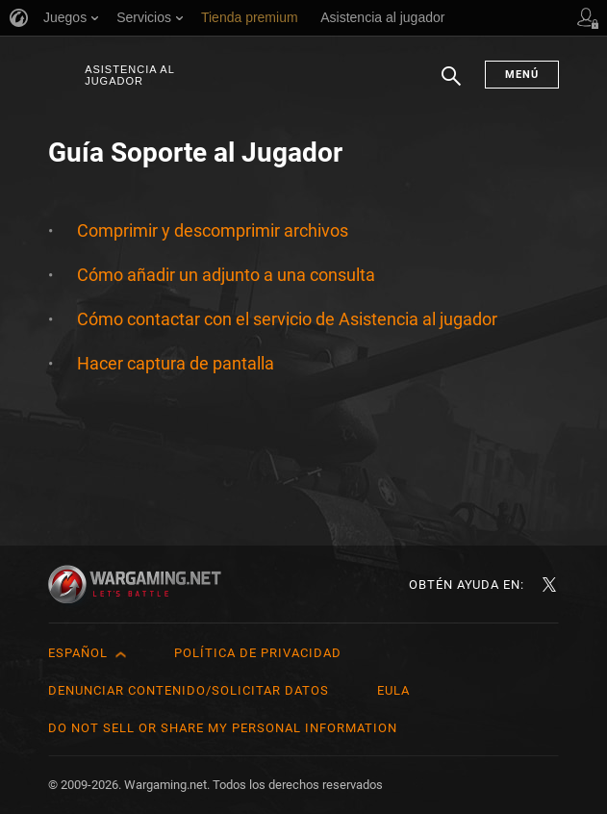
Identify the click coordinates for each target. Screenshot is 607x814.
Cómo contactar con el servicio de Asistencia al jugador (287, 319)
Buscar (451, 86)
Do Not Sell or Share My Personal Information (222, 728)
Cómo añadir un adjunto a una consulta (226, 275)
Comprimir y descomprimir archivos (212, 230)
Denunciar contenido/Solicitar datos (188, 690)
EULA (393, 690)
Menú (522, 74)
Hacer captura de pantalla (175, 363)
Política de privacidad (257, 653)
